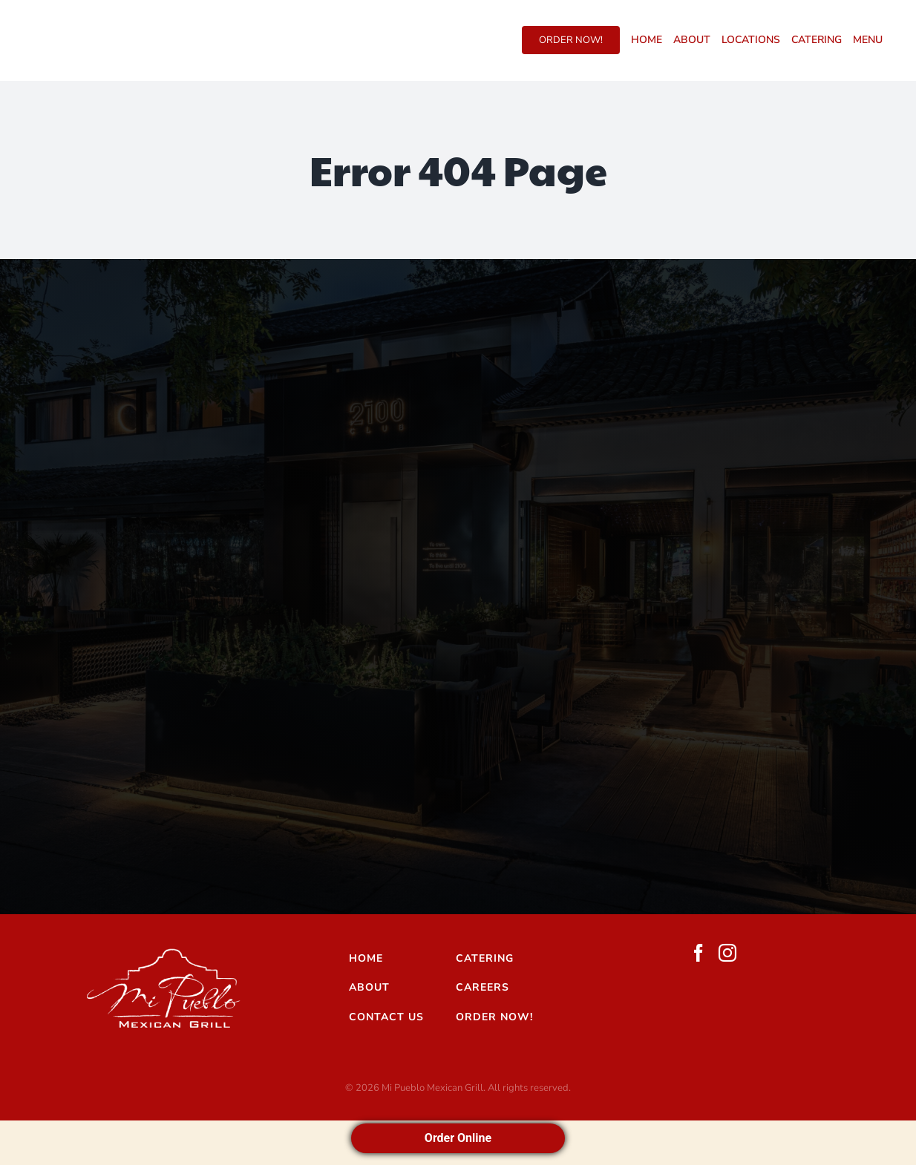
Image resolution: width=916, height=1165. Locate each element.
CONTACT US (386, 1017)
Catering (485, 958)
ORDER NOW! (494, 1017)
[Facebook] (698, 953)
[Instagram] (727, 953)
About (369, 987)
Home (366, 958)
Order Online (458, 1138)
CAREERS (482, 987)
